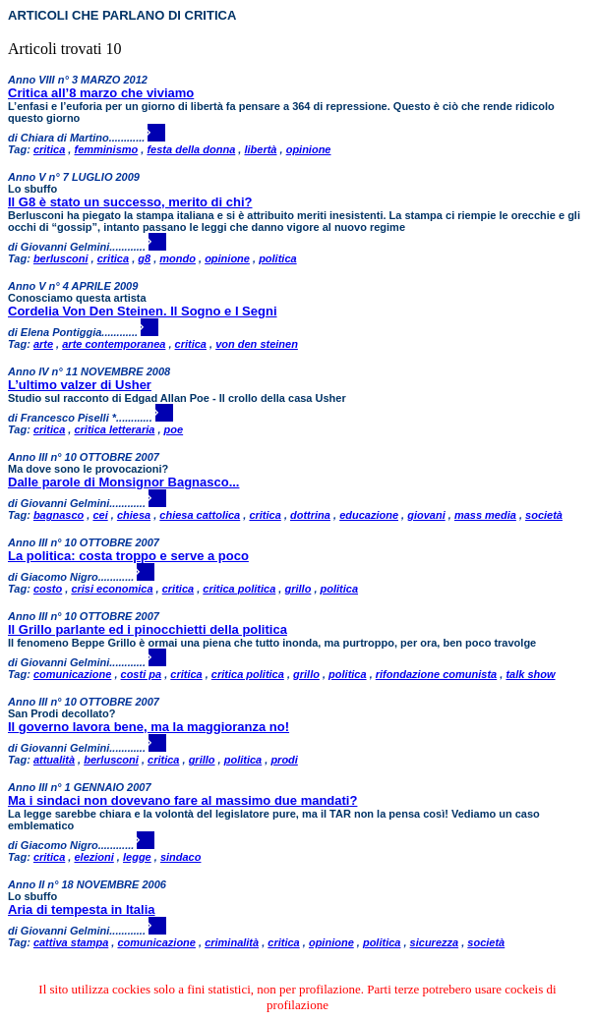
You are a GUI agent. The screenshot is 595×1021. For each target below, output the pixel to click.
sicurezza (434, 942)
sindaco (181, 857)
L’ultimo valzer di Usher (79, 384)
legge (137, 857)
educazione (368, 515)
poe (174, 429)
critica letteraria (114, 429)
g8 (144, 258)
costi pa (141, 674)
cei (99, 515)
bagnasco (58, 515)
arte (43, 344)
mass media (485, 515)
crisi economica (111, 589)
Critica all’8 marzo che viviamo (101, 92)
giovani (426, 515)
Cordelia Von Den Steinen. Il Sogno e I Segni (142, 311)
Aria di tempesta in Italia (81, 909)
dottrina (310, 515)
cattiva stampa (70, 942)
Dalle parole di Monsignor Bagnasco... (124, 482)
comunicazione (72, 674)
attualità (54, 760)
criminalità (232, 942)
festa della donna (191, 149)
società (544, 515)
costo (47, 589)
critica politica (239, 589)
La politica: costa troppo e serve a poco (128, 555)
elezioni (93, 857)
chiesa (133, 515)
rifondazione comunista (436, 674)
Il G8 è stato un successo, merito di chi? (130, 202)
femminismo (106, 149)
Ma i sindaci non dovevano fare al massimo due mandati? (182, 800)
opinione (308, 149)
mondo (177, 258)
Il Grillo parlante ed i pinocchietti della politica (147, 629)
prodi (284, 760)
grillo (297, 589)
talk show (530, 674)
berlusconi (61, 258)
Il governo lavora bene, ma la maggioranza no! (148, 726)
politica (278, 258)
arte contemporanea (113, 344)
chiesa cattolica (199, 515)
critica (49, 149)
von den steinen (256, 344)
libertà (260, 149)
